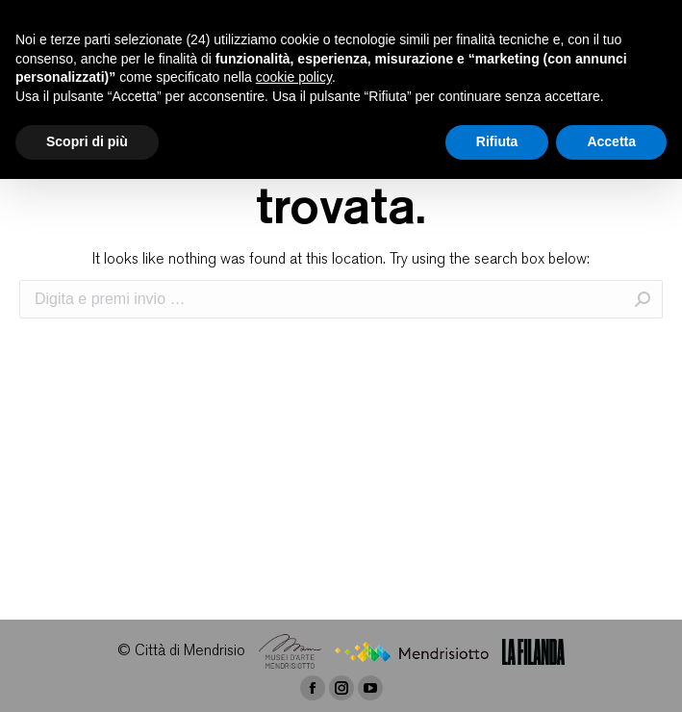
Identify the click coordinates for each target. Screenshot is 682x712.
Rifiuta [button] (497, 141)
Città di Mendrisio (190, 652)
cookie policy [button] (294, 77)
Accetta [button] (611, 141)
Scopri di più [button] (87, 141)
